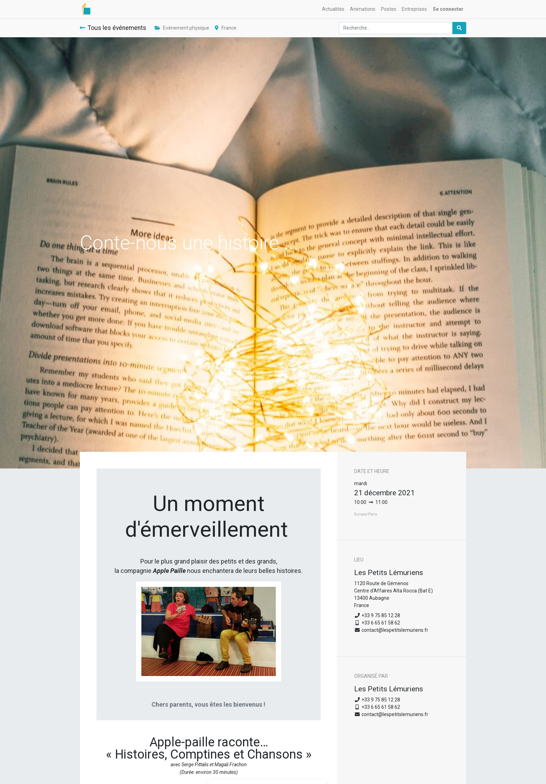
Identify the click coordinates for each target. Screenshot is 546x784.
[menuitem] (333, 9)
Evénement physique (182, 28)
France (225, 28)
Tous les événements (113, 27)
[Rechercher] (459, 28)
